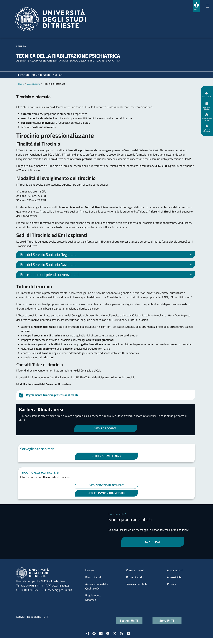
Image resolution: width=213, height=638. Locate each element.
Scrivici (20, 617)
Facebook (94, 633)
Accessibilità (174, 577)
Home (21, 83)
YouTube (108, 633)
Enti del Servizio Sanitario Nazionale (106, 265)
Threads (121, 633)
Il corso (23, 75)
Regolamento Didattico (93, 597)
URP (46, 617)
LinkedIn (101, 633)
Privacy (171, 584)
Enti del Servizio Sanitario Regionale (106, 255)
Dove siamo (34, 617)
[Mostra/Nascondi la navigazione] (207, 6)
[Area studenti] (196, 6)
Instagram (87, 633)
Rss (128, 633)
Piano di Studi (41, 75)
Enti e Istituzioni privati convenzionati (106, 275)
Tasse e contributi (136, 584)
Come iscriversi (135, 570)
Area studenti (33, 83)
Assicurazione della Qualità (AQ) (96, 586)
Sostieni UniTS (129, 620)
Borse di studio (135, 577)
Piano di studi (93, 577)
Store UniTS (166, 620)
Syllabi (58, 75)
